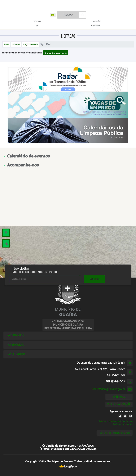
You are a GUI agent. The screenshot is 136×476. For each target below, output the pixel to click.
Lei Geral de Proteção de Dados (114, 433)
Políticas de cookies (123, 424)
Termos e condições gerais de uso (116, 421)
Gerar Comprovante (56, 53)
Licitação (16, 44)
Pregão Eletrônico (30, 44)
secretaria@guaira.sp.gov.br (108, 389)
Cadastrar (94, 279)
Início (6, 44)
